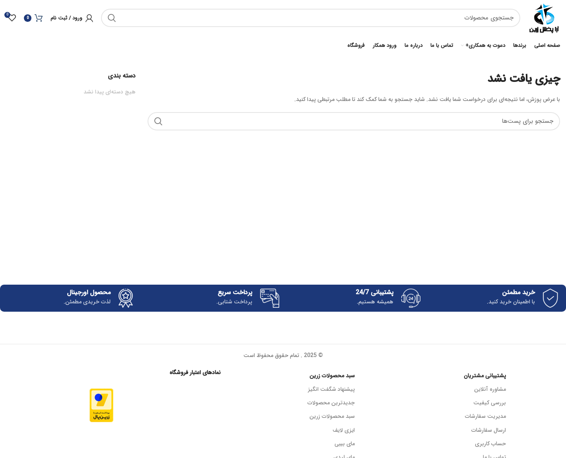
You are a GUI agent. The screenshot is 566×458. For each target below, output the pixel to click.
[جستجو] (310, 18)
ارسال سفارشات (488, 430)
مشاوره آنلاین (490, 389)
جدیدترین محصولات (331, 402)
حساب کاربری (490, 443)
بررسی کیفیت (489, 402)
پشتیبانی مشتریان (485, 375)
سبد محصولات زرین (332, 375)
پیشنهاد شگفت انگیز (331, 389)
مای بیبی (345, 443)
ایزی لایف (344, 430)
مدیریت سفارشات (485, 416)
